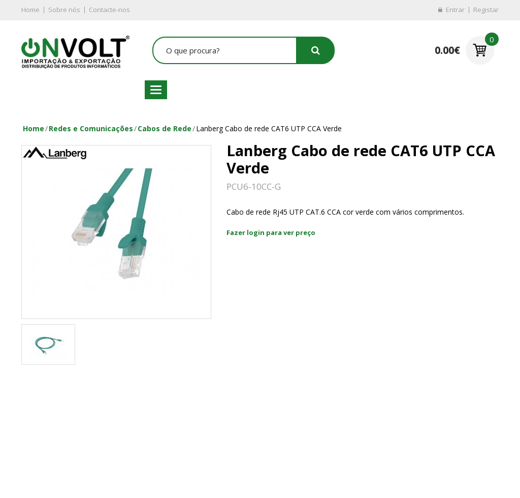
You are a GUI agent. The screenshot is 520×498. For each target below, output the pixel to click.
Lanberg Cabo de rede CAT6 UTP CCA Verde (269, 128)
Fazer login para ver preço (270, 232)
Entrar (455, 9)
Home (30, 9)
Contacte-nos (109, 9)
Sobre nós (64, 9)
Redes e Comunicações (91, 128)
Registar (486, 9)
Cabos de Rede (164, 128)
